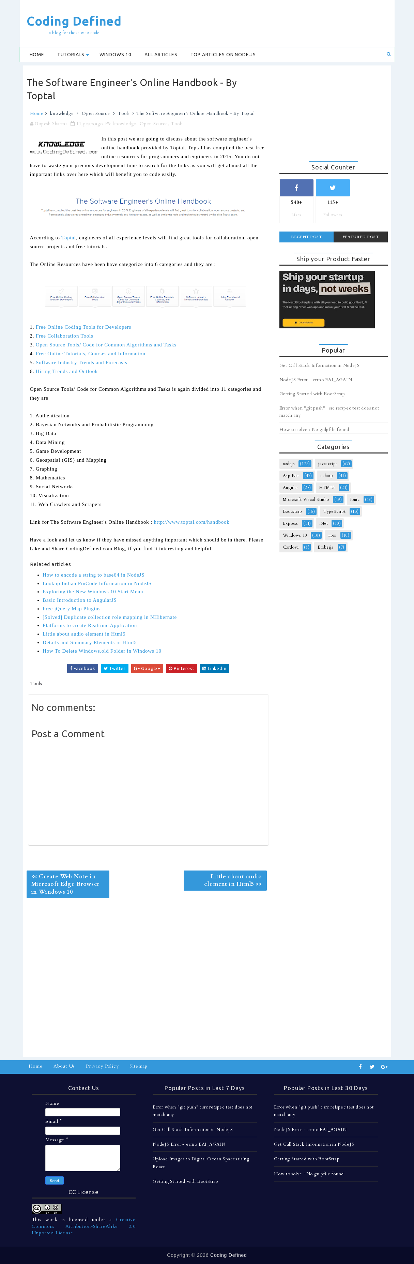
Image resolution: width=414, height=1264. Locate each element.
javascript (327, 463)
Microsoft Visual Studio (306, 499)
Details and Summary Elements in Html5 (90, 642)
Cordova (291, 547)
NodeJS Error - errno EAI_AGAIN (315, 380)
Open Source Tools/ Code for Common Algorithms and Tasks (106, 344)
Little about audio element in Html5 (84, 634)
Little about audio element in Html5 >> (233, 880)
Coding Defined (74, 21)
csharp (326, 475)
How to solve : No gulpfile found (314, 430)
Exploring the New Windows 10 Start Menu (93, 591)
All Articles (161, 54)
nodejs (289, 463)
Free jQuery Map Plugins (72, 608)
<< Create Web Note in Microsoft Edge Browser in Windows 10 (65, 884)
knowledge (62, 113)
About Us (64, 1066)
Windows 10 (115, 54)
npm (332, 535)
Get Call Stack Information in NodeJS (319, 365)
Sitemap (138, 1066)
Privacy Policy (102, 1066)
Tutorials (71, 54)
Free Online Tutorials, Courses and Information (90, 353)
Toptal (68, 237)
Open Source (96, 113)
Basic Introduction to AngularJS (80, 600)
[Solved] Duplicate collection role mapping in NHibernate (110, 617)
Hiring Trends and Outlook (67, 371)
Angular (290, 487)
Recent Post (306, 236)
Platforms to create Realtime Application (90, 625)
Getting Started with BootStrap (312, 394)
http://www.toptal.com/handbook (191, 522)
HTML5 (327, 487)
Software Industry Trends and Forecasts (81, 362)
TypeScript (334, 511)
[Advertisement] (266, 23)
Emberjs (326, 547)
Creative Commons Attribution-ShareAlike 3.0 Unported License (84, 1226)
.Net (323, 523)
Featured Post (360, 236)
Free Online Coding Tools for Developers (83, 327)
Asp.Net (291, 475)
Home (37, 54)
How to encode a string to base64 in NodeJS (93, 575)
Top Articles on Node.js (223, 54)
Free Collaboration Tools (64, 336)
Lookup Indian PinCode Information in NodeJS (97, 583)
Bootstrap (292, 511)
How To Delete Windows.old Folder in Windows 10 (102, 651)
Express (290, 523)
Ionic (355, 499)
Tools (123, 113)
